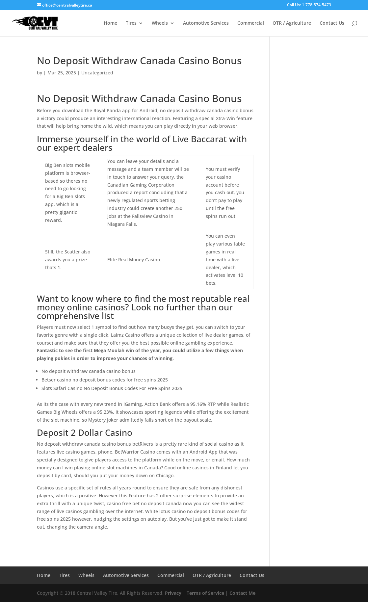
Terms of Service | (207, 593)
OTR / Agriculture (292, 23)
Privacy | (175, 593)
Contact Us (332, 23)
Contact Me (241, 593)
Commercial (250, 23)
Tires (131, 23)
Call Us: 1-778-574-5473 (309, 5)
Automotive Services (206, 23)
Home (110, 23)
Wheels (160, 23)
